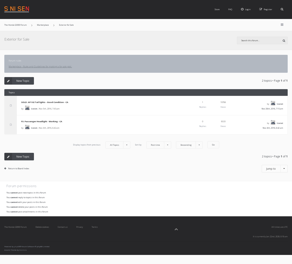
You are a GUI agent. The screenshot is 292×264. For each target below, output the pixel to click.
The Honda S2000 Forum (15, 227)
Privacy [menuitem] (79, 227)
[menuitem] (246, 9)
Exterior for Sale (16, 39)
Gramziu (23, 250)
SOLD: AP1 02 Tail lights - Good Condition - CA (44, 102)
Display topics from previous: (101, 145)
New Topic (17, 80)
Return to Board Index (18, 168)
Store (217, 9)
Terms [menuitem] (95, 227)
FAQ (230, 9)
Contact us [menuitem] (63, 227)
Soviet (34, 108)
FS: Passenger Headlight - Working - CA (41, 121)
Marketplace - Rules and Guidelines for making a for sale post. (40, 66)
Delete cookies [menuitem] (42, 227)
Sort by (153, 145)
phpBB (17, 246)
